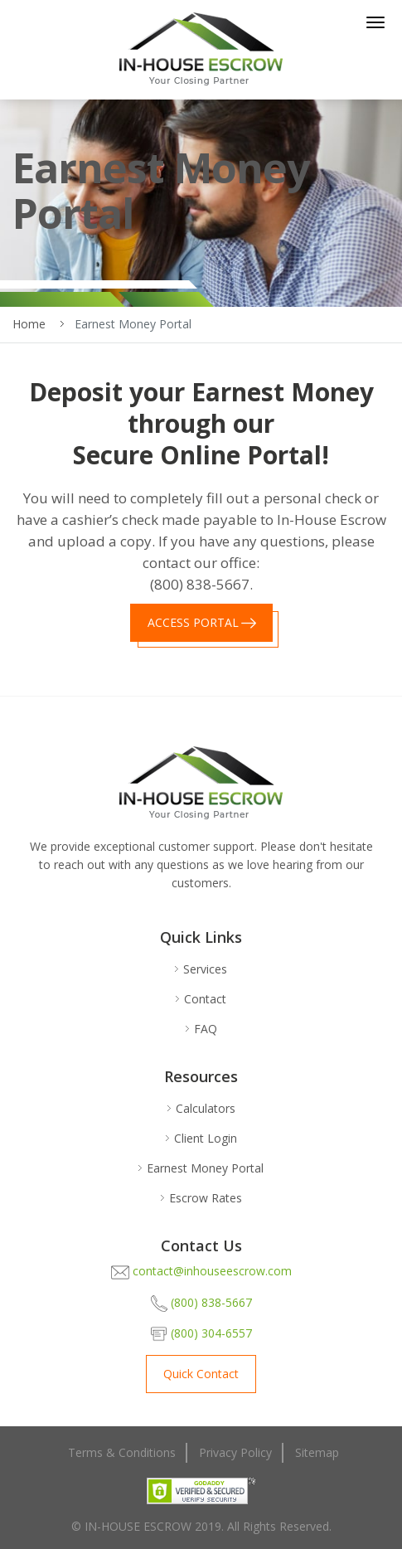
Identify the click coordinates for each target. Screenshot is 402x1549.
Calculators (205, 1108)
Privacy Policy (235, 1453)
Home (29, 324)
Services (205, 969)
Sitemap (317, 1453)
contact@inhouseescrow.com (201, 1272)
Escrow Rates (205, 1198)
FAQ (205, 1029)
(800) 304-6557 (201, 1333)
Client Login (205, 1138)
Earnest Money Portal (205, 1168)
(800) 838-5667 (201, 1302)
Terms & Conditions (122, 1453)
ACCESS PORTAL (193, 622)
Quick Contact (201, 1373)
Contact (205, 999)
